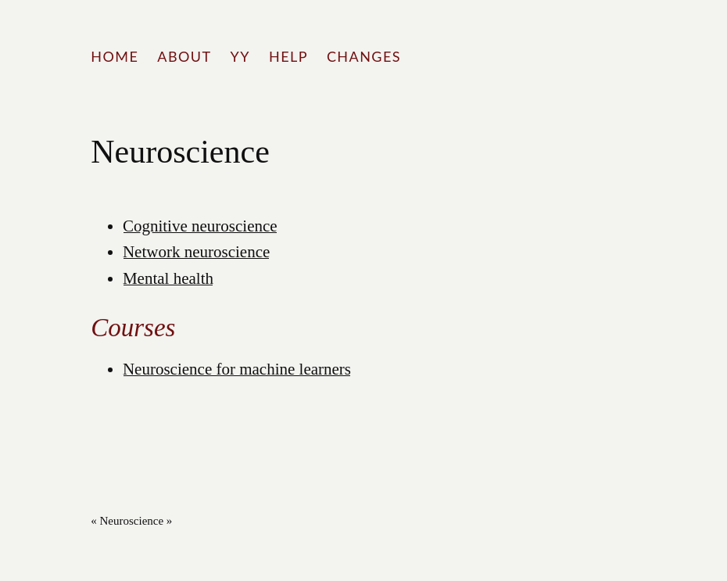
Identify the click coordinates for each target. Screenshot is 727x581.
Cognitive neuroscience (200, 226)
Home (114, 56)
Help (288, 56)
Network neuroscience (196, 251)
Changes (364, 56)
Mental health (168, 278)
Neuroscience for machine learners (237, 369)
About (184, 56)
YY (240, 56)
